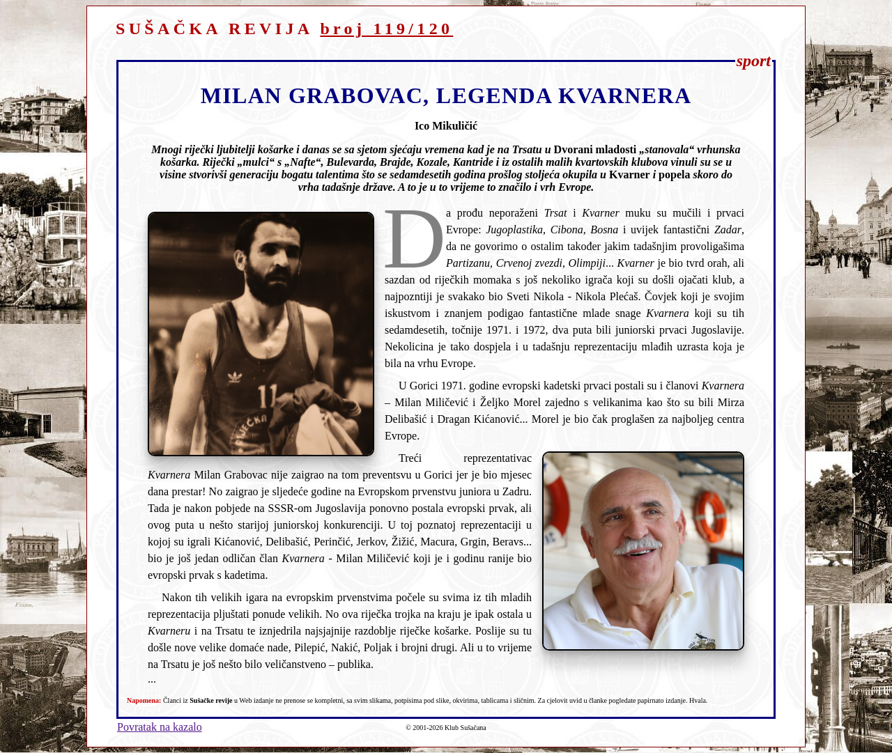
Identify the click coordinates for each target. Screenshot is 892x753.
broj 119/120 (386, 29)
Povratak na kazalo (159, 727)
